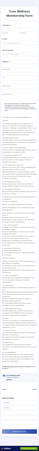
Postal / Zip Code (6, 94)
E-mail (5, 39)
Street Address (6, 69)
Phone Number (8, 50)
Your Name (6, 25)
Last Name (23, 33)
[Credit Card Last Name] (19, 408)
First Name (5, 33)
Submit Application (19, 431)
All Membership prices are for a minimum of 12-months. (19, 367)
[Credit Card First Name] (19, 403)
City (3, 77)
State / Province (6, 86)
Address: (6, 62)
